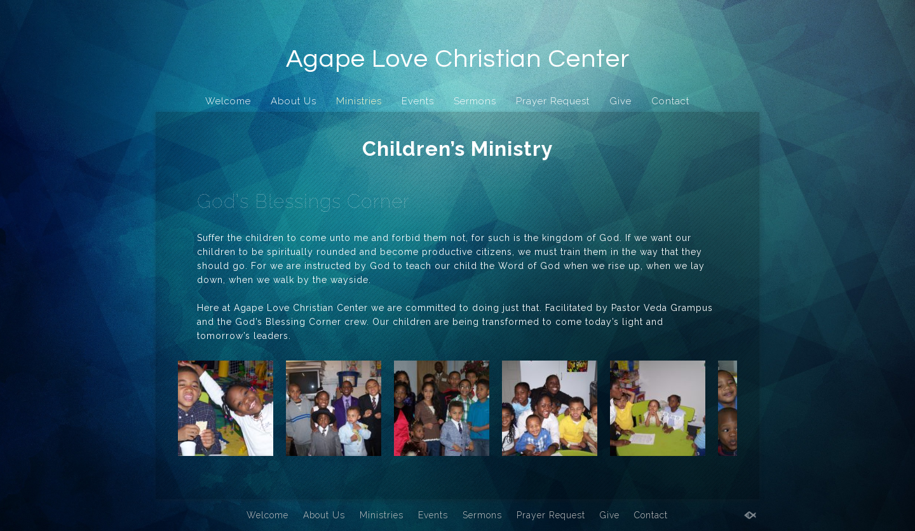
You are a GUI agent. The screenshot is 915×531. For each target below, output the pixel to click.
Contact (670, 101)
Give (620, 101)
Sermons (475, 101)
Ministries (359, 101)
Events (418, 101)
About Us (293, 101)
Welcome (228, 101)
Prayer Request (553, 101)
